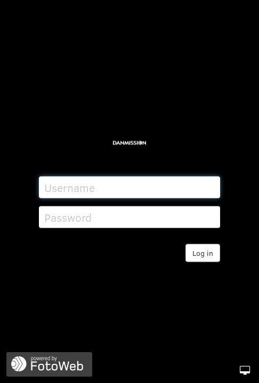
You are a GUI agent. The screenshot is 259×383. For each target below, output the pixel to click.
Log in (202, 253)
